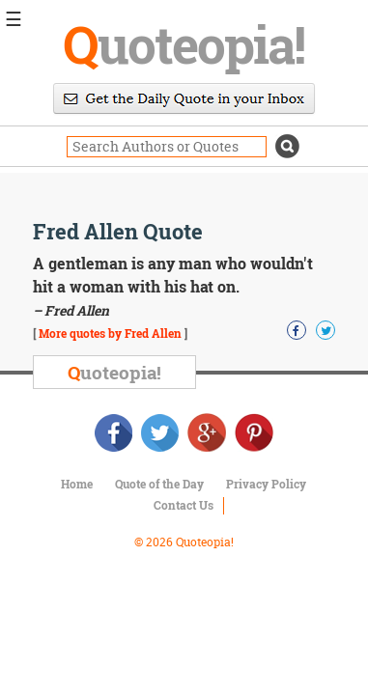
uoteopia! (183, 43)
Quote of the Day (159, 483)
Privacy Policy (266, 483)
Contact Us (183, 505)
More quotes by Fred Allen (110, 333)
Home (77, 483)
